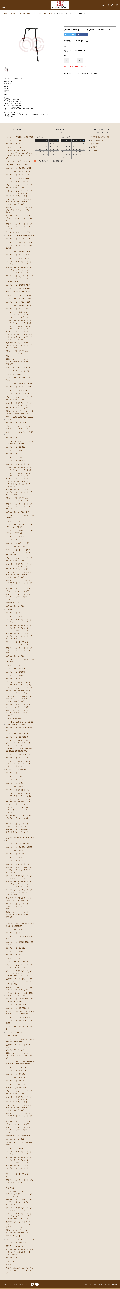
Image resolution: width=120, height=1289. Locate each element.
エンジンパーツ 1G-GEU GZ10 (18, 305)
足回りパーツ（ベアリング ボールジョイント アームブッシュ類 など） (19, 818)
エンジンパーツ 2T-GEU (15, 1077)
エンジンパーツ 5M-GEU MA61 (18, 168)
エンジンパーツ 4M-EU (15, 144)
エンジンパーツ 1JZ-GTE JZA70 (19, 242)
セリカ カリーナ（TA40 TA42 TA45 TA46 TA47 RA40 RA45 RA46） (20, 1040)
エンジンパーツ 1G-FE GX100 (17, 758)
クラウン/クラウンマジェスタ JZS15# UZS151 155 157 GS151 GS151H (20, 1013)
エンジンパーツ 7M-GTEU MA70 (19, 239)
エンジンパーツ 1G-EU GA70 (18, 255)
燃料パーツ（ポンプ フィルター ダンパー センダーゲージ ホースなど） (19, 218)
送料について (95, 144)
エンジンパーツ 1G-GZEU (16, 854)
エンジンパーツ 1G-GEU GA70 (18, 251)
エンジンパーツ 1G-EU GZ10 (17, 309)
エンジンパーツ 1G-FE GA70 (17, 258)
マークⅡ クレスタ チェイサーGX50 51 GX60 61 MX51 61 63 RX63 (19, 442)
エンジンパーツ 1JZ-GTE (15, 672)
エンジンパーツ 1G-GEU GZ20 (18, 387)
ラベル (8, 232)
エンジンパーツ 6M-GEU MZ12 (18, 298)
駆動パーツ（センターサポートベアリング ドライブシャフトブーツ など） (19, 650)
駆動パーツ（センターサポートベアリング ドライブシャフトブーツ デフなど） (19, 226)
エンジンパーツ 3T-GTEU (16, 1067)
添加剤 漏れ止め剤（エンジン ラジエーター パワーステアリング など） (19, 1270)
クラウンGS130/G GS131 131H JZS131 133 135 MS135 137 (20, 925)
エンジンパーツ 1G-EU (15, 450)
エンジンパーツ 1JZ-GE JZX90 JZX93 (19, 729)
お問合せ (94, 150)
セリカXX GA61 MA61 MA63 (20, 13)
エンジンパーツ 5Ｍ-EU (15, 776)
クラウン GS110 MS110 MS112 (18, 769)
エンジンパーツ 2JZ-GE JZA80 (18, 288)
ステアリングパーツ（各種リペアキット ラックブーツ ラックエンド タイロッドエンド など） (19, 201)
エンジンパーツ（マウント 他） (18, 182)
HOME (6, 13)
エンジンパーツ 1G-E (14, 958)
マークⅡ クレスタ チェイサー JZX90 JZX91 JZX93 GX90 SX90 (19, 723)
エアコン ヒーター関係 (21, 232)
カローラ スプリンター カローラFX (20, 1239)
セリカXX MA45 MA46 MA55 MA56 (19, 137)
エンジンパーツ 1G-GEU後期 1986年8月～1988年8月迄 (19, 532)
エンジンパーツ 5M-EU (15, 147)
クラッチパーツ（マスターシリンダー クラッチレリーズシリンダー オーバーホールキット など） (19, 193)
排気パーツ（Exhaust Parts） (16, 1088)
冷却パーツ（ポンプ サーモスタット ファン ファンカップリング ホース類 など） (19, 552)
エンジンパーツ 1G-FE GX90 (17, 737)
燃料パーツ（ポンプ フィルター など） (19, 1175)
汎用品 (8, 1264)
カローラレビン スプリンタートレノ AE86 (20, 1144)
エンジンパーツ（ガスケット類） (18, 543)
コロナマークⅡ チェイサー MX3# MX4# (19, 433)
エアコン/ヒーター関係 (14, 718)
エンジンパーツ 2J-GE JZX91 (17, 733)
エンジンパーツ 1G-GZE (15, 948)
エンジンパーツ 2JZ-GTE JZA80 (18, 285)
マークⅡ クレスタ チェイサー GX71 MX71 (20, 517)
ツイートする (70, 34)
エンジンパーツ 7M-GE (15, 679)
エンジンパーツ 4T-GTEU (16, 1071)
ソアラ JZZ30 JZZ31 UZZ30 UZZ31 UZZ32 (19, 418)
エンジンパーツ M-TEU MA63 (42, 13)
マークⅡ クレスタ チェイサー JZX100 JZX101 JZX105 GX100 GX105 (20, 750)
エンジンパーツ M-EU (14, 140)
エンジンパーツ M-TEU (15, 454)
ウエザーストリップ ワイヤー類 (18, 161)
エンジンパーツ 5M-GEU (15, 773)
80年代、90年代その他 (14, 1246)
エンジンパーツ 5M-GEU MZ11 (18, 295)
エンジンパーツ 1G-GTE (15, 668)
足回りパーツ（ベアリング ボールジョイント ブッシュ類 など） (19, 899)
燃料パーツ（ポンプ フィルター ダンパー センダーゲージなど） (19, 277)
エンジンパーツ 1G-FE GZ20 (17, 394)
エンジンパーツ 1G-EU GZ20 (17, 390)
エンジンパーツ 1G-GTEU (16, 521)
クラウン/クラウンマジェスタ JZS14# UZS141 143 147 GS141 (20, 994)
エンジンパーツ (11, 1258)
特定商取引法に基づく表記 (100, 137)
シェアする (82, 34)
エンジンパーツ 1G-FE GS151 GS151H (20, 1028)
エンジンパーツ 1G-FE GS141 (17, 1008)
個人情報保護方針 (97, 140)
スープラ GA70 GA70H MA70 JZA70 (20, 235)
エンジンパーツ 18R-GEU (16, 461)
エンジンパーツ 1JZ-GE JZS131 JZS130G (19, 943)
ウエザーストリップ (13, 602)
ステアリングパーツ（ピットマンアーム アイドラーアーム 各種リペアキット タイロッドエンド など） (19, 154)
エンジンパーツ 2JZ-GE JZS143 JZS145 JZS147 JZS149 (19, 1000)
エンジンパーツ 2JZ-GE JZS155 (18, 1017)
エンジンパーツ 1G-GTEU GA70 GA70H (19, 247)
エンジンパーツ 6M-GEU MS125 (19, 847)
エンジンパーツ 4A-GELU (16, 1243)
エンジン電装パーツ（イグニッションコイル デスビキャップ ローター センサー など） (19, 1194)
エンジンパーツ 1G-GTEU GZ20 (19, 383)
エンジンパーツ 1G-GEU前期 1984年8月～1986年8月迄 (19, 526)
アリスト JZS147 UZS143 (16, 1032)
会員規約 (94, 147)
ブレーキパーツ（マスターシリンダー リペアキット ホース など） (19, 186)
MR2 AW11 (10, 1188)
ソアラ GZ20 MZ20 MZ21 (16, 374)
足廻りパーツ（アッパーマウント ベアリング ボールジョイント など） (19, 1168)
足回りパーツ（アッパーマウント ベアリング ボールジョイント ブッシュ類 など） (19, 210)
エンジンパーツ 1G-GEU (15, 447)
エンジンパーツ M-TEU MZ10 (18, 302)
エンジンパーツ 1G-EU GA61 (18, 178)
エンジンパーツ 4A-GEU (15, 1074)
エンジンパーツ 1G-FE (15, 616)
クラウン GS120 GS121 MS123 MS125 (20, 839)
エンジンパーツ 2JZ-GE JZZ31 (17, 423)
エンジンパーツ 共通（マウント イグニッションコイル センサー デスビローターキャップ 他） (19, 314)
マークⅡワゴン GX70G (15, 609)
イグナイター (11, 1261)
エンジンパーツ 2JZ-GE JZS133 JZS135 (19, 937)
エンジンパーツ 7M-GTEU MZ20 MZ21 (19, 379)
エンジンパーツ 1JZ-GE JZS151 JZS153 (19, 1022)
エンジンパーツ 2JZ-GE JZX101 (18, 754)
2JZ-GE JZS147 (12, 1036)
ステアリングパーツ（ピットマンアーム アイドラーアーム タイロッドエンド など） (19, 484)
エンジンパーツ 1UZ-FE (15, 929)
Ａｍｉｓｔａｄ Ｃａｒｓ (15, 1284)
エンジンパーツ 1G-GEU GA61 (18, 175)
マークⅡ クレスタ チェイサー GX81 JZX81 (20, 661)
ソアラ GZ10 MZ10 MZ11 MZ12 (18, 292)
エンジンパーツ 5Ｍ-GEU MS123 (19, 844)
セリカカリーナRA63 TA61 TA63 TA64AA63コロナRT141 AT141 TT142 (20, 1063)
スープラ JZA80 (12, 281)
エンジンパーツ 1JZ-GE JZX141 (18, 1005)
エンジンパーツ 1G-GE (15, 665)
